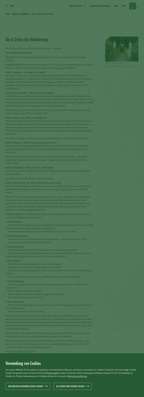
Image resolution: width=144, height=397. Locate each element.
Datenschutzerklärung (77, 376)
